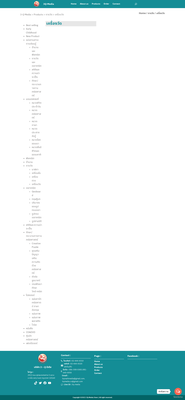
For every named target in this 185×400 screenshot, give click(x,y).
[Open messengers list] (178, 391)
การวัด (151, 13)
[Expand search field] (135, 4)
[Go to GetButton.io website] (178, 397)
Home (142, 13)
